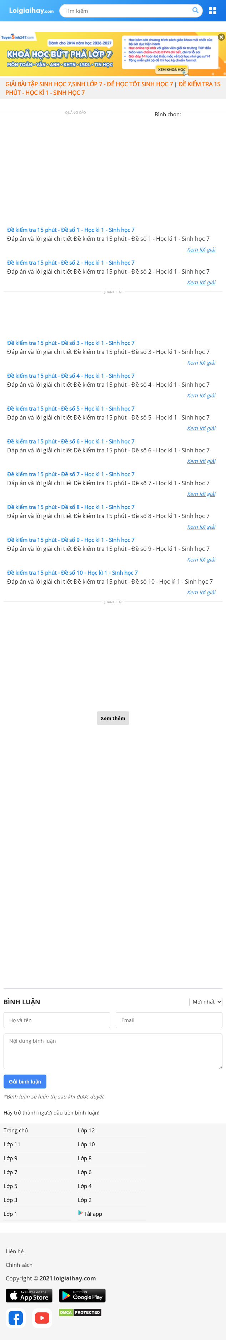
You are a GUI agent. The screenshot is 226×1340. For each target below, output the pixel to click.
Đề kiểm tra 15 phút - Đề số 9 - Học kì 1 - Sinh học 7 (71, 539)
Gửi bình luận (25, 1082)
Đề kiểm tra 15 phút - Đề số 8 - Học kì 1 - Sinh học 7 (71, 507)
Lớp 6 (85, 1172)
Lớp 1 (10, 1213)
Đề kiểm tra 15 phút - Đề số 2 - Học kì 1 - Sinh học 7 (71, 262)
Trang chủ (16, 1130)
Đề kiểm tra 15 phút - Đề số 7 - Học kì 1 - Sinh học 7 (71, 474)
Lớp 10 (86, 1144)
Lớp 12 (86, 1130)
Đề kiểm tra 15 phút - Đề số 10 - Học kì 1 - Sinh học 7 (72, 572)
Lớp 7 (10, 1172)
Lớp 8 (85, 1158)
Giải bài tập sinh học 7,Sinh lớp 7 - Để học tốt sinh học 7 (89, 84)
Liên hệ (15, 1251)
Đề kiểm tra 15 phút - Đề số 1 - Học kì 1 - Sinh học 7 (71, 229)
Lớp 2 (85, 1199)
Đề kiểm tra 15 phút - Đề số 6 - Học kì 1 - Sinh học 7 (71, 441)
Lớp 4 (85, 1185)
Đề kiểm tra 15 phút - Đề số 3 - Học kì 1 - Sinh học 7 (71, 342)
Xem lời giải (201, 249)
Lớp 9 (10, 1158)
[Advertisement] (113, 171)
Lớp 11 (12, 1144)
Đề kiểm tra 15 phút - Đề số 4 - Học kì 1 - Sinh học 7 (71, 375)
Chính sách (19, 1264)
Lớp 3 (10, 1199)
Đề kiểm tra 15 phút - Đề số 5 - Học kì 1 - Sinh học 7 (71, 408)
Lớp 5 (10, 1185)
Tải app (90, 1213)
